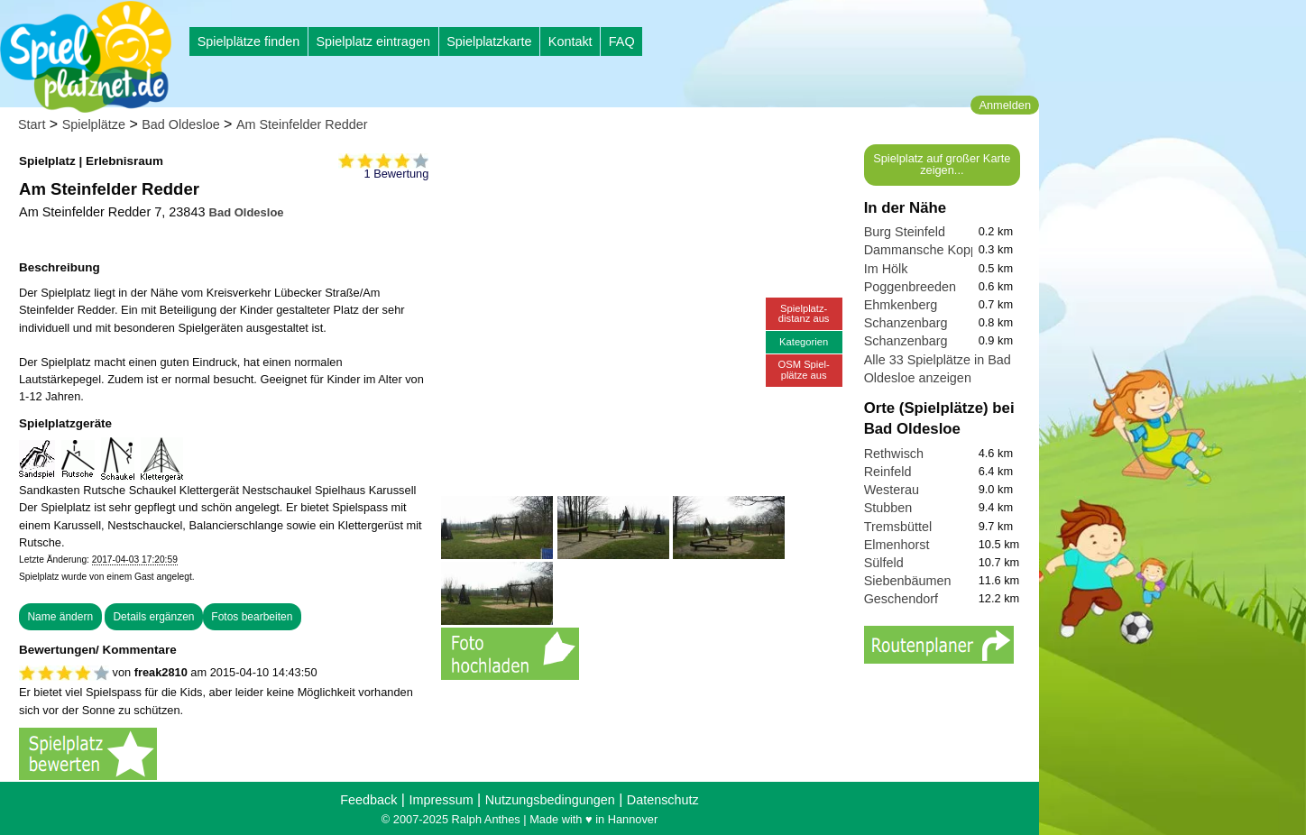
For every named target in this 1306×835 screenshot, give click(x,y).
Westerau (891, 489)
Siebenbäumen (908, 580)
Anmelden (1005, 105)
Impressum (441, 800)
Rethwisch (894, 453)
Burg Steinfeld (904, 232)
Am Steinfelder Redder (302, 124)
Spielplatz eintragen (372, 41)
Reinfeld (888, 471)
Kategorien (803, 341)
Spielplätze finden (249, 41)
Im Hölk (886, 269)
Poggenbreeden (910, 287)
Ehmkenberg (901, 305)
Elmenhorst (897, 544)
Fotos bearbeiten (251, 616)
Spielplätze (93, 124)
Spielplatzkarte (488, 41)
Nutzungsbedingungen (550, 800)
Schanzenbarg (906, 323)
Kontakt (570, 41)
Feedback (368, 800)
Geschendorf (901, 599)
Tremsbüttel (898, 526)
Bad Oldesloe (180, 124)
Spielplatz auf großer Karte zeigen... (941, 164)
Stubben (888, 507)
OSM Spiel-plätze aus (804, 369)
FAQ (622, 41)
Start (31, 124)
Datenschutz (663, 800)
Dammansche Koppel (926, 250)
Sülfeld (884, 562)
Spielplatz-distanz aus (804, 313)
